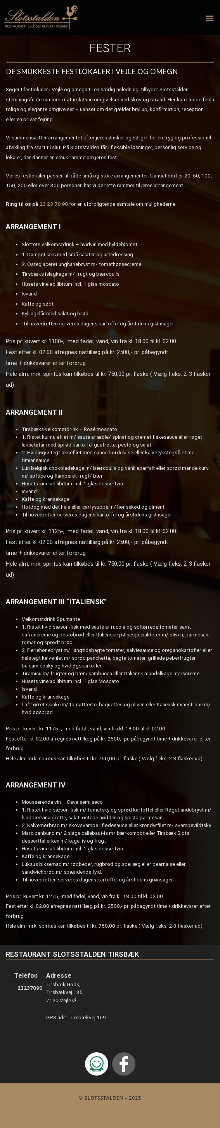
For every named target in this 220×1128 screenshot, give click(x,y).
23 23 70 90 (54, 204)
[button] (209, 17)
